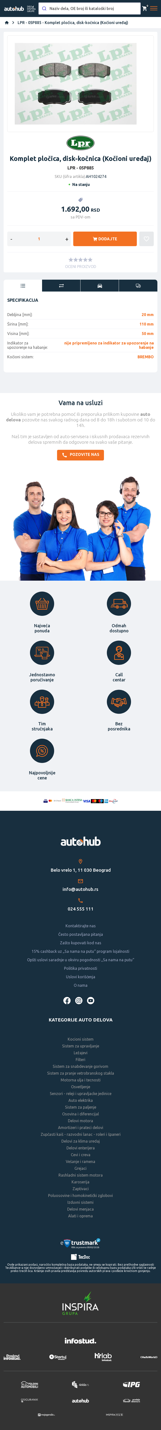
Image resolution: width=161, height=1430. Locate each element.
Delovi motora (80, 1121)
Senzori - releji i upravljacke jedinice (80, 1093)
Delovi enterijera (80, 1148)
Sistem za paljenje (80, 1107)
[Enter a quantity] (39, 239)
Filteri (80, 1059)
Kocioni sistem (81, 1039)
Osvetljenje (80, 1087)
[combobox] (89, 8)
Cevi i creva (80, 1155)
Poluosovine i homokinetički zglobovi (80, 1195)
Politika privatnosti (80, 968)
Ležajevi (81, 1053)
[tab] (23, 286)
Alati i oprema (80, 1216)
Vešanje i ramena (80, 1161)
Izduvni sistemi (80, 1202)
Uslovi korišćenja (80, 977)
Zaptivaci (81, 1189)
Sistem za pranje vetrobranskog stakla (80, 1073)
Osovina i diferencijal (80, 1114)
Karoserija (80, 1182)
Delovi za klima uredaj (80, 1141)
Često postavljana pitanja (80, 934)
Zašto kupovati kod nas (80, 943)
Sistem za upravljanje (80, 1046)
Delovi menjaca (80, 1209)
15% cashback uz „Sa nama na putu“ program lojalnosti (80, 951)
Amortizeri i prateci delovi (80, 1127)
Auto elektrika (80, 1100)
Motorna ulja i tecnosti (81, 1080)
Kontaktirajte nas (81, 926)
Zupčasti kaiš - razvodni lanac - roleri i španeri (81, 1134)
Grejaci (80, 1168)
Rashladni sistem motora (81, 1175)
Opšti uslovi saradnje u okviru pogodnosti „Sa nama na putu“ (80, 960)
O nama (81, 985)
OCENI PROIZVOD (80, 266)
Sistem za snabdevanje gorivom (80, 1066)
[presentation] (23, 286)
